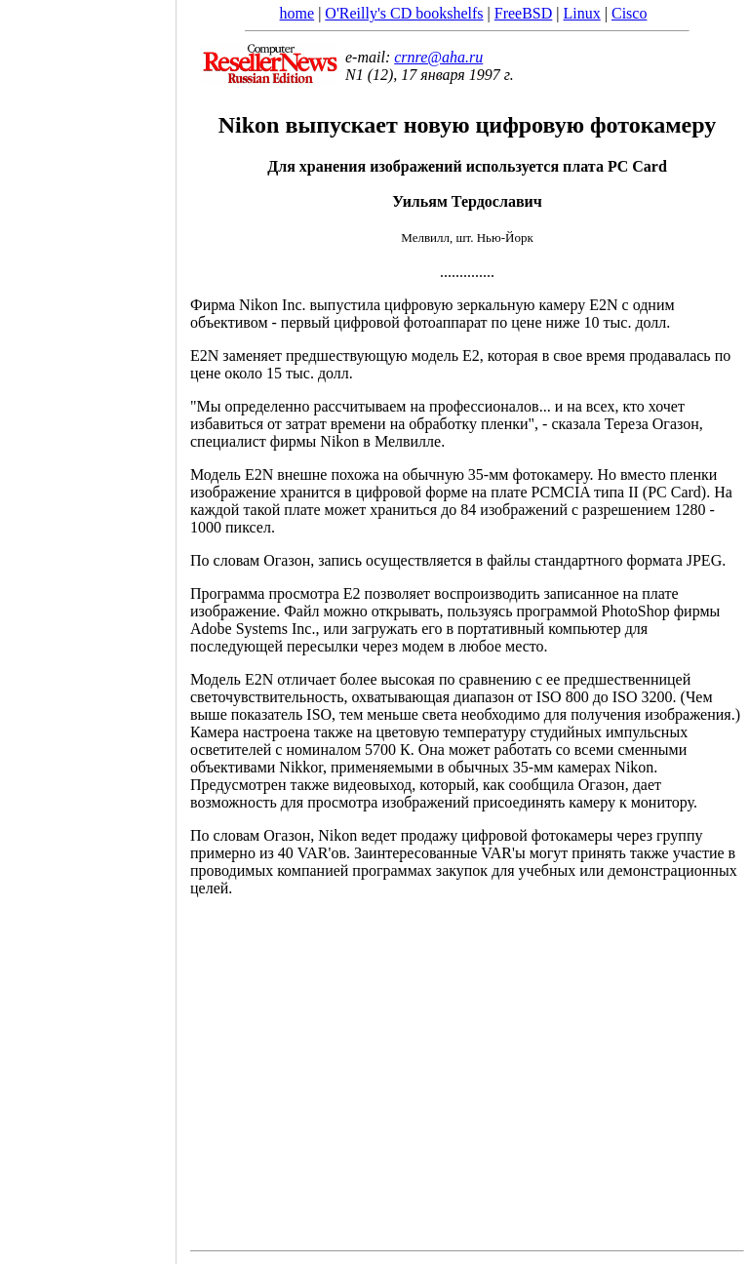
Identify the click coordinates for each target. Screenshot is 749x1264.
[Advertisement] (88, 625)
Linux (582, 13)
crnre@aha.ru (438, 57)
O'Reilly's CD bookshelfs (404, 13)
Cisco (629, 13)
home (297, 13)
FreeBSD (523, 13)
